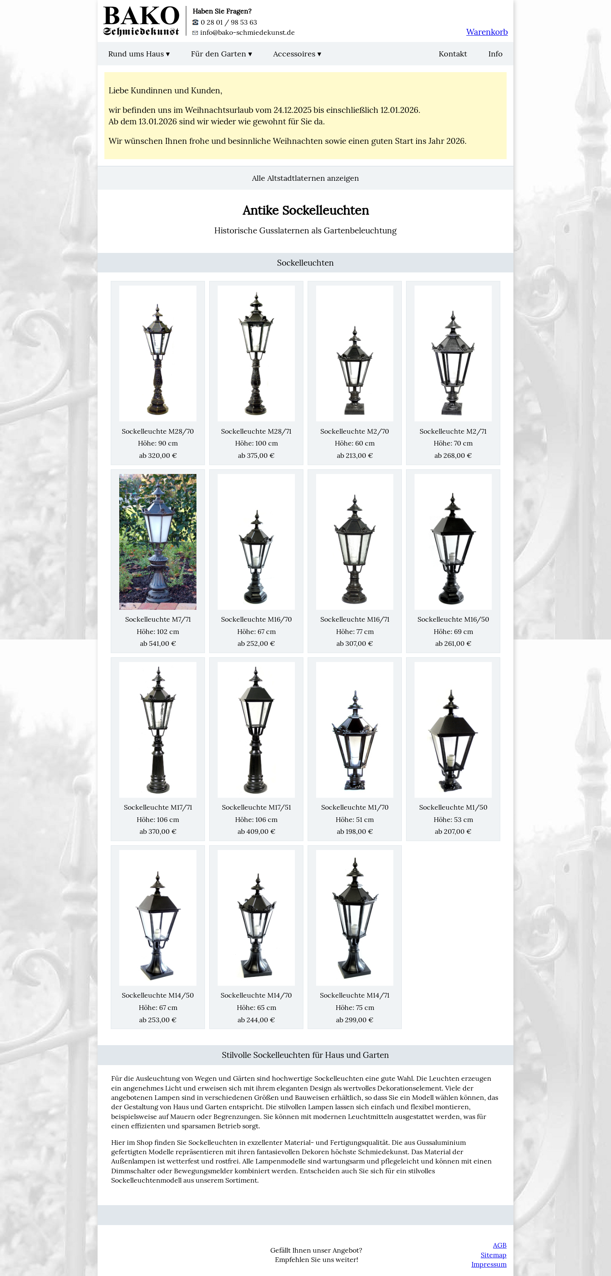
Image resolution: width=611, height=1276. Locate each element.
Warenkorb (487, 32)
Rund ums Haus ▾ (139, 54)
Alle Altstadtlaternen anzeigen (305, 178)
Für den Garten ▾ (221, 54)
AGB (500, 1245)
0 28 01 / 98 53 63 (225, 22)
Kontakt (453, 54)
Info (495, 54)
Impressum (489, 1264)
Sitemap (494, 1255)
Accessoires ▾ (297, 54)
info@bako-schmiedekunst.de (244, 32)
